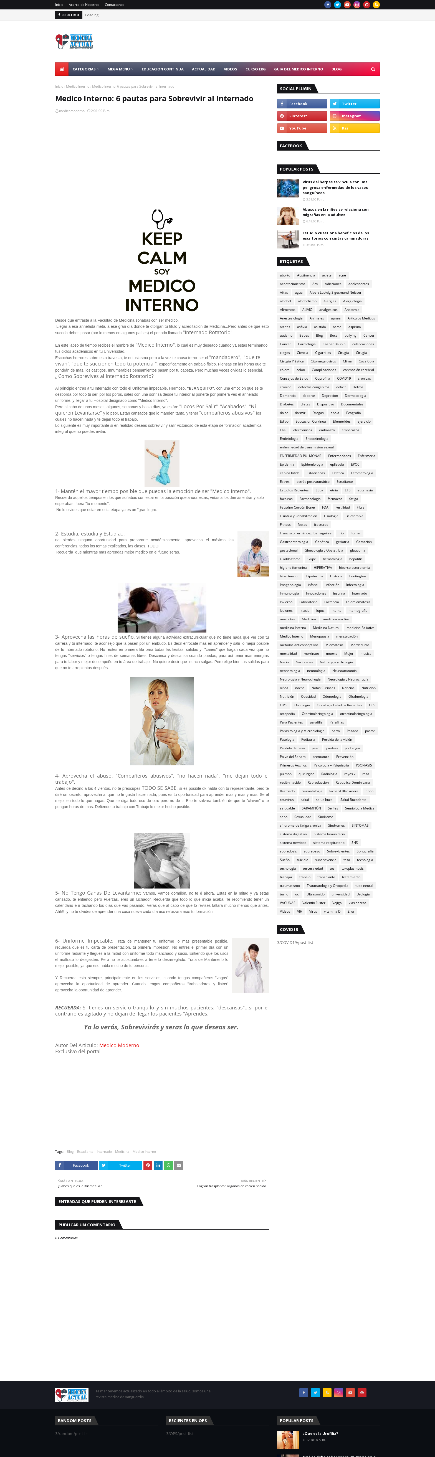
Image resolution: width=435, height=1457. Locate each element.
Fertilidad (342, 507)
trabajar (286, 877)
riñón (369, 791)
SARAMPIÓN (311, 808)
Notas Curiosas (323, 688)
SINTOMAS (360, 825)
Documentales (352, 404)
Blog (70, 1151)
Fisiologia (331, 516)
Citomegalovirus (323, 361)
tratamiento (351, 877)
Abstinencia (306, 275)
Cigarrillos (323, 352)
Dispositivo (325, 404)
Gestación (364, 541)
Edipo (284, 421)
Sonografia (365, 851)
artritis (285, 326)
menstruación (347, 636)
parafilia (316, 722)
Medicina (122, 1151)
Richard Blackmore (343, 791)
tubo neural (364, 885)
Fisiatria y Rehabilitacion (298, 516)
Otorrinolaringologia (317, 713)
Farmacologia (310, 498)
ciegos (285, 352)
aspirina (354, 326)
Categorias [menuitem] (84, 69)
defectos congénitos (313, 387)
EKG (283, 430)
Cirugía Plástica (292, 361)
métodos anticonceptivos (299, 645)
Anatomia (352, 309)
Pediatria (308, 739)
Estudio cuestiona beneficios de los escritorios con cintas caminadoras (336, 235)
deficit (341, 387)
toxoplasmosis (353, 868)
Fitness (285, 524)
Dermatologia (355, 395)
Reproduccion (318, 782)
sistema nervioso (293, 842)
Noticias (348, 688)
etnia (334, 490)
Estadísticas (316, 473)
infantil (313, 584)
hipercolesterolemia (354, 567)
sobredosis (288, 851)
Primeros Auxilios (293, 765)
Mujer (348, 653)
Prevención (344, 756)
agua (299, 292)
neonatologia (290, 670)
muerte (331, 653)
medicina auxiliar (336, 619)
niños (284, 688)
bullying (350, 335)
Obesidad (308, 696)
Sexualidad (302, 816)
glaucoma (357, 550)
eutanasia (365, 490)
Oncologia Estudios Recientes (339, 705)
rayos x (349, 773)
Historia (336, 576)
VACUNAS (287, 902)
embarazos (350, 430)
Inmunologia (289, 593)
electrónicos (302, 430)
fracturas (321, 524)
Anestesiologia (291, 318)
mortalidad (288, 653)
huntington (357, 576)
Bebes (304, 335)
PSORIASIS (364, 765)
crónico (285, 387)
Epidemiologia (312, 464)
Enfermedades (339, 455)
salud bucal (324, 799)
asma (337, 326)
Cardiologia (307, 344)
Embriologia (289, 438)
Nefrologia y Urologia (336, 662)
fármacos (335, 498)
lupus (320, 610)
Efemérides (342, 421)
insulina (339, 593)
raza (365, 773)
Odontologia (332, 696)
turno (284, 894)
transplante (326, 877)
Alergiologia (352, 301)
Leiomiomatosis (358, 602)
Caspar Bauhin (334, 344)
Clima (347, 361)
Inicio (59, 4)
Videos (285, 911)
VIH (299, 911)
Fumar (356, 533)
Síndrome (325, 816)
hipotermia (314, 576)
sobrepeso (312, 851)
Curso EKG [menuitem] (256, 69)
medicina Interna (293, 627)
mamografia (358, 610)
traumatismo (290, 885)
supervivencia (326, 859)
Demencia (288, 395)
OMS (283, 705)
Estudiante (85, 1151)
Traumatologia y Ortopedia (327, 885)
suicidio (302, 859)
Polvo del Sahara (293, 756)
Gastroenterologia (294, 541)
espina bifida (290, 473)
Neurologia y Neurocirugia (300, 679)
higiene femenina (293, 567)
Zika (351, 911)
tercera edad (313, 868)
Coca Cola (366, 361)
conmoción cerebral (358, 369)
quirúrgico (306, 773)
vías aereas (357, 902)
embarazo (327, 430)
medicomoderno (72, 110)
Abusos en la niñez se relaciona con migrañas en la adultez (336, 212)
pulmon (286, 773)
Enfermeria (366, 455)
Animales (317, 318)
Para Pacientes (291, 722)
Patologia (287, 739)
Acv (315, 283)
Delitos (358, 387)
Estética (338, 473)
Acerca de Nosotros (84, 4)
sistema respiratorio (329, 842)
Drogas (318, 412)
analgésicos (328, 309)
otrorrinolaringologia (356, 713)
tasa (346, 859)
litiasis (304, 610)
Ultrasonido (316, 894)
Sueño (285, 859)
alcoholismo (307, 301)
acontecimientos (292, 283)
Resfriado (287, 791)
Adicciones (333, 283)
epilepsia (337, 464)
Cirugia (343, 352)
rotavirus (287, 799)
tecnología (288, 868)
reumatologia (312, 791)
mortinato (311, 653)
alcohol (285, 301)
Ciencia (302, 352)
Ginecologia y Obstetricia (324, 550)
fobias (302, 524)
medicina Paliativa (361, 627)
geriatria (342, 541)
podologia (352, 748)
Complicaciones (324, 369)
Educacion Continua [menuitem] (163, 69)
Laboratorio (308, 602)
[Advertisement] (279, 41)
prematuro (321, 756)
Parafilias (337, 722)
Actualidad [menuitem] (204, 69)
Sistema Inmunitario (329, 834)
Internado (104, 1151)
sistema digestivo (293, 834)
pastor (370, 730)
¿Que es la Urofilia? (320, 1433)
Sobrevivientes (338, 851)
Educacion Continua (310, 421)
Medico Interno (77, 86)
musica (365, 653)
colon (301, 369)
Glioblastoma (290, 559)
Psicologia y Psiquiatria (331, 765)
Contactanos (114, 4)
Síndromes (336, 825)
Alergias (329, 301)
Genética (322, 541)
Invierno (286, 602)
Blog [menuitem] (337, 69)
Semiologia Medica (360, 808)
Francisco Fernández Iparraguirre (306, 533)
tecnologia (365, 859)
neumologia (316, 670)
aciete (327, 275)
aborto (285, 275)
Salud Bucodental (353, 799)
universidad (341, 894)
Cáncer (285, 344)
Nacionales (304, 662)
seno (283, 816)
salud (305, 799)
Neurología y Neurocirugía (348, 679)
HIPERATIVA (323, 567)
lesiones (286, 610)
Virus (313, 911)
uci (297, 894)
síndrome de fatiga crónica (300, 825)
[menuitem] (62, 69)
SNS (354, 842)
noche (300, 688)
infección (332, 584)
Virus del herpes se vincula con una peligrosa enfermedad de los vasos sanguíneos (335, 187)
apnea (336, 318)
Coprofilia (322, 378)
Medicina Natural (326, 627)
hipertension (289, 576)
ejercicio (364, 421)
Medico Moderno (119, 1045)
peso (315, 748)
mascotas (287, 619)
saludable (287, 808)
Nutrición (287, 696)
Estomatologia (362, 473)
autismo (286, 335)
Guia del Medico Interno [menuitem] (298, 69)
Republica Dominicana (353, 782)
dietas (305, 404)
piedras (332, 748)
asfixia (302, 326)
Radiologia (329, 773)
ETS (348, 490)
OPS (372, 705)
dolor (284, 412)
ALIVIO (307, 309)
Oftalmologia (358, 696)
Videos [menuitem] (230, 69)
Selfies (333, 808)
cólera (285, 369)
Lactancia (331, 602)
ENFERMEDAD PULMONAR (300, 455)
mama (337, 610)
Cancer (369, 335)
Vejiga (337, 902)
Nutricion (368, 688)
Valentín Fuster (313, 902)
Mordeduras (360, 645)
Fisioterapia (354, 516)
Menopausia (319, 636)
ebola (335, 412)
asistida (320, 326)
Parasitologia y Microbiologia (302, 730)
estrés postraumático (313, 481)
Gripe (311, 559)
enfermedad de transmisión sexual (307, 447)
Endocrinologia (316, 438)
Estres (285, 481)
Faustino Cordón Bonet (297, 507)
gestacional (289, 550)
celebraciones (363, 344)
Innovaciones (316, 593)
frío (341, 533)
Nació (284, 662)
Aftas (284, 292)
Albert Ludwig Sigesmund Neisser (335, 292)
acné (342, 275)
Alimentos (287, 309)
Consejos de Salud (294, 378)
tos (332, 868)
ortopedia (287, 713)
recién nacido (290, 782)
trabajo (304, 877)
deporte (309, 395)
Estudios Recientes (294, 490)
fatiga (353, 498)
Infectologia (355, 584)
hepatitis (356, 559)
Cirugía (361, 352)
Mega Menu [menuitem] (119, 69)
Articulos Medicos (361, 318)
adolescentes (358, 283)
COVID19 (344, 378)
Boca (334, 335)
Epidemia (287, 464)
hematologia (332, 559)
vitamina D (332, 911)
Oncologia (302, 705)
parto (336, 730)
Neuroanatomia (344, 670)
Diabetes (287, 404)
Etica (319, 490)
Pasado (352, 730)
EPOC (355, 464)
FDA (325, 507)
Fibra (361, 507)
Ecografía (353, 412)
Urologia (363, 894)
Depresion (330, 395)
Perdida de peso (292, 748)
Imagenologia (290, 584)
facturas (286, 498)
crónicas (364, 378)
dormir (300, 412)
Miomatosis (334, 645)
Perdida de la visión (337, 739)
